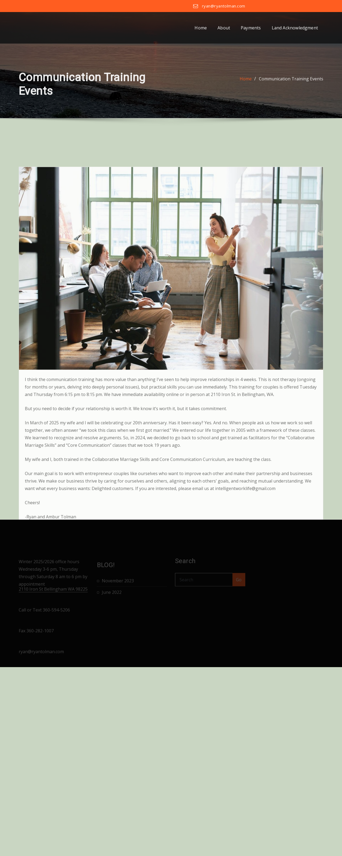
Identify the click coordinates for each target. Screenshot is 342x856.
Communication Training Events (291, 87)
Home (201, 28)
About (223, 28)
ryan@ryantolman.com (223, 6)
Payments (251, 28)
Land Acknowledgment (295, 28)
